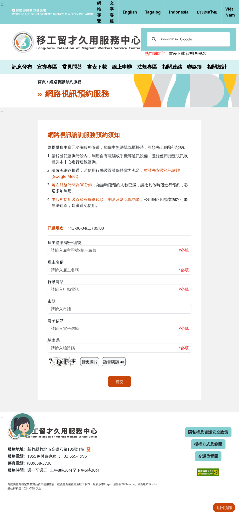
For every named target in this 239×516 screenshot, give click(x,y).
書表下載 (177, 53)
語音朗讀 (113, 361)
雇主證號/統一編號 (64, 242)
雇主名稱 (56, 262)
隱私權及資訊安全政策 (208, 432)
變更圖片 (90, 361)
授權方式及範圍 (208, 444)
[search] (187, 39)
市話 (52, 301)
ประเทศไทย (207, 12)
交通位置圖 (208, 456)
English (130, 12)
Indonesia (179, 12)
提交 (119, 381)
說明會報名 (196, 53)
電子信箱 (56, 320)
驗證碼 (54, 340)
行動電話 (56, 281)
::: (3, 4)
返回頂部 (224, 507)
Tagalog (153, 12)
